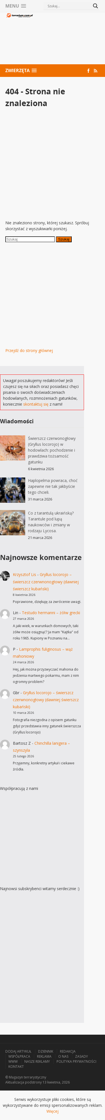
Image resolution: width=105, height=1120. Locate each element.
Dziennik (45, 1051)
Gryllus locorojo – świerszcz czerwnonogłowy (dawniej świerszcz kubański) (46, 581)
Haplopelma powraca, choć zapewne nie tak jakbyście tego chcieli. (53, 486)
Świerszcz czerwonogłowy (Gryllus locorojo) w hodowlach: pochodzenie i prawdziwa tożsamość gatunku (52, 450)
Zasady (81, 1056)
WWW (13, 1061)
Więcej (52, 1111)
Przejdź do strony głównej (29, 350)
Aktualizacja (14, 1082)
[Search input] (69, 6)
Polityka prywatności (76, 1061)
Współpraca (19, 1056)
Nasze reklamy (37, 1061)
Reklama (44, 1056)
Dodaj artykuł (18, 1051)
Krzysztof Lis (24, 574)
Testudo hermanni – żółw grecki (51, 612)
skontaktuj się (35, 404)
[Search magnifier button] (95, 6)
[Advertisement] (66, 39)
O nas (63, 1056)
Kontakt (16, 1066)
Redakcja (68, 1051)
